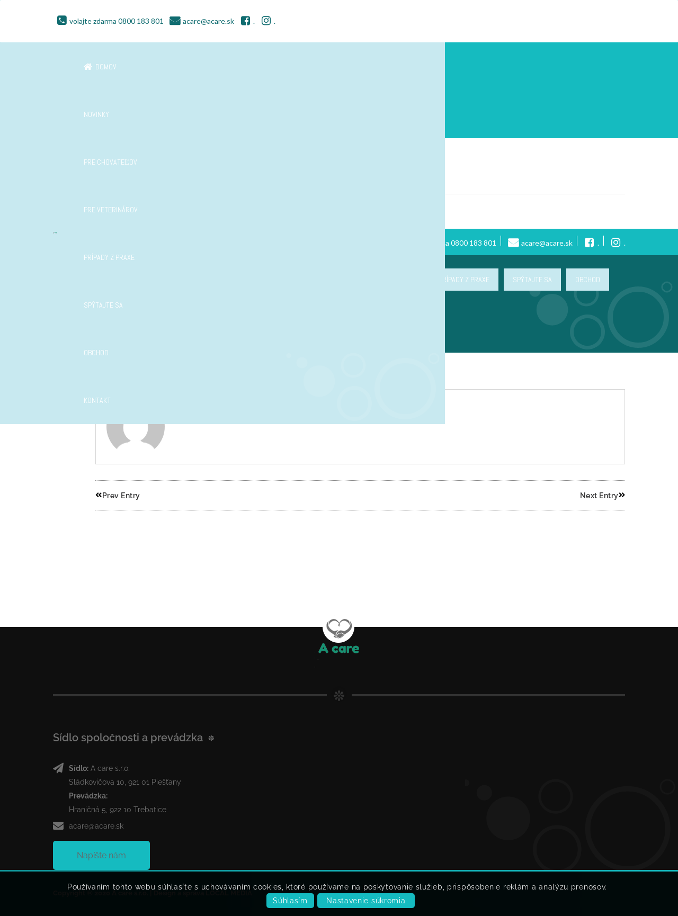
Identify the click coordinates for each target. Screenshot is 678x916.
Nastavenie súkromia (365, 900)
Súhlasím (290, 900)
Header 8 (122, 177)
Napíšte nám (101, 855)
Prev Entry (117, 495)
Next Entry (603, 495)
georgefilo (123, 211)
